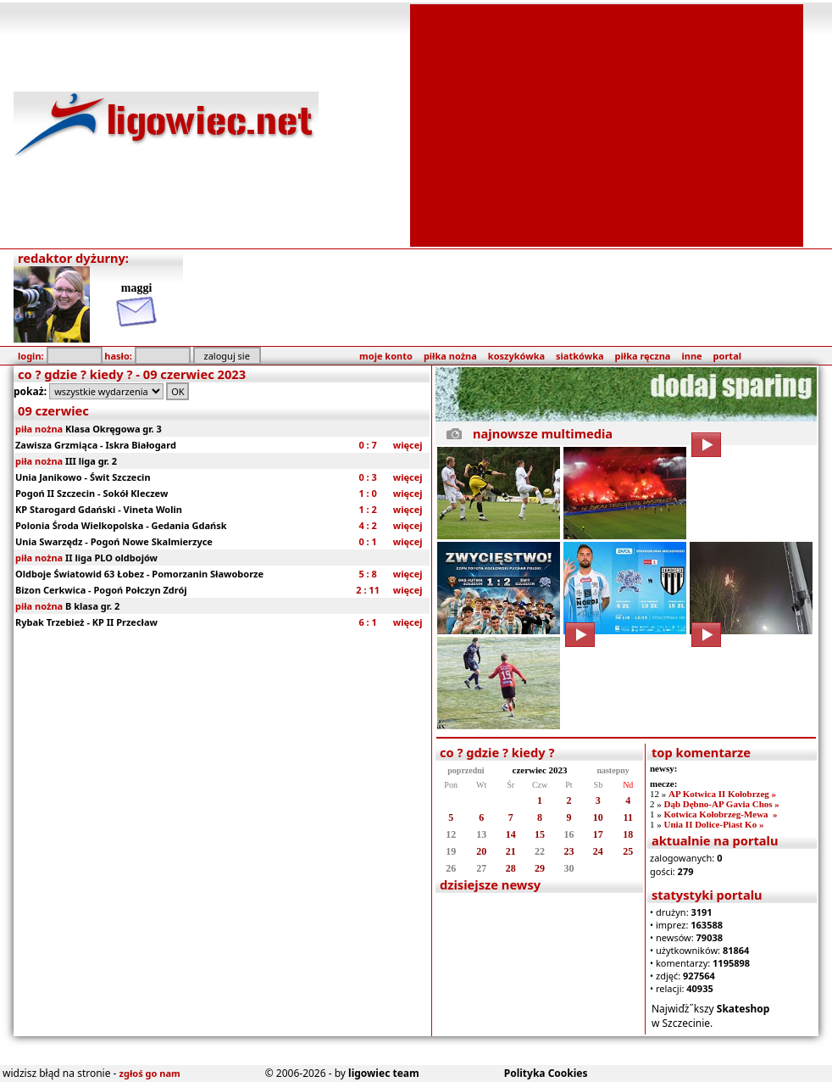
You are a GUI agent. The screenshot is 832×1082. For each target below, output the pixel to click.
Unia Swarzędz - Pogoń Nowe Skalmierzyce (114, 541)
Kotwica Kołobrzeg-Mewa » (720, 814)
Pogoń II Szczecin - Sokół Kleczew (91, 493)
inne (691, 355)
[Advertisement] (606, 124)
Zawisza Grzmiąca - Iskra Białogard (95, 444)
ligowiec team (383, 1073)
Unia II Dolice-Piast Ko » (713, 824)
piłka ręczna (643, 355)
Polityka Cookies (546, 1073)
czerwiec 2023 (540, 770)
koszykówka (516, 355)
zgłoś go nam (149, 1073)
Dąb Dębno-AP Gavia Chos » (721, 804)
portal (727, 355)
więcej (408, 444)
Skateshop (743, 1008)
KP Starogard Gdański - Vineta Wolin (98, 509)
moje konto (386, 355)
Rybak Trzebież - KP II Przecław (86, 622)
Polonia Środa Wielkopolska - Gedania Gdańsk (120, 525)
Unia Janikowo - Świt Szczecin (83, 477)
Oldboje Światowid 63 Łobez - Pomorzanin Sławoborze (139, 573)
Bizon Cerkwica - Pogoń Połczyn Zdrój (101, 589)
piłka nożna (450, 355)
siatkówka (579, 355)
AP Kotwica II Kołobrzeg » (722, 794)
